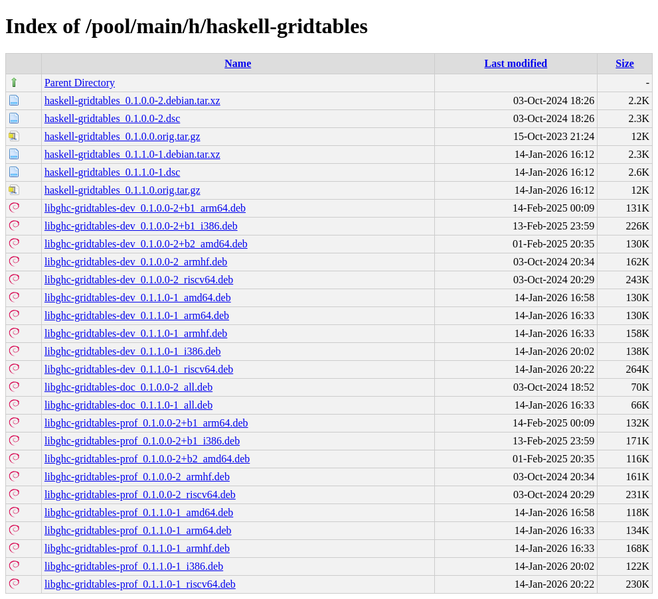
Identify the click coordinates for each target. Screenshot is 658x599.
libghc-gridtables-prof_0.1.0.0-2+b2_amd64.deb (147, 458)
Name (237, 63)
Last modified (516, 63)
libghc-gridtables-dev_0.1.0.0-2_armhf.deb (135, 261)
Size (625, 63)
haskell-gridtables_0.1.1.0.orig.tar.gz (122, 190)
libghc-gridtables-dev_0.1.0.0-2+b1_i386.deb (141, 226)
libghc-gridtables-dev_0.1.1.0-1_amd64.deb (137, 297)
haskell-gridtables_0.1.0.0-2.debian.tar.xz (132, 100)
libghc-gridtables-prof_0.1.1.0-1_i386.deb (133, 566)
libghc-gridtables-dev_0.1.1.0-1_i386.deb (132, 351)
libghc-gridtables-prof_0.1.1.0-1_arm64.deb (138, 530)
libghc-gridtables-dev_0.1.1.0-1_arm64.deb (136, 315)
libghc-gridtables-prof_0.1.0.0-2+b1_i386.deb (142, 440)
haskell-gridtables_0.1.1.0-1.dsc (112, 172)
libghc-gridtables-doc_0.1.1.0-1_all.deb (128, 405)
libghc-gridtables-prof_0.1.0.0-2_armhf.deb (137, 476)
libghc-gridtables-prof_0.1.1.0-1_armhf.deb (137, 548)
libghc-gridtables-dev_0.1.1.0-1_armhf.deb (135, 333)
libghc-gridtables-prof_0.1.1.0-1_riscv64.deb (140, 584)
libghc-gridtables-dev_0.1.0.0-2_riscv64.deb (138, 279)
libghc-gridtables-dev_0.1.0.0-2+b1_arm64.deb (145, 208)
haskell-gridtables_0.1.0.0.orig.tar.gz (122, 136)
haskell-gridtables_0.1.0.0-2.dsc (112, 118)
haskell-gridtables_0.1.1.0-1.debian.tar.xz (132, 154)
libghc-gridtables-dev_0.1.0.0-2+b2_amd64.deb (146, 243)
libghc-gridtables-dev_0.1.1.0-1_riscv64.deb (138, 369)
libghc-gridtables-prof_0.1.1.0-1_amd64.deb (138, 512)
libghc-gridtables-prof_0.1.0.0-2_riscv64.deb (140, 494)
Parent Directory (79, 82)
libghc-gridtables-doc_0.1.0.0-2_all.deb (128, 387)
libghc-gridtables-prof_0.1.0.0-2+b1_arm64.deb (146, 423)
